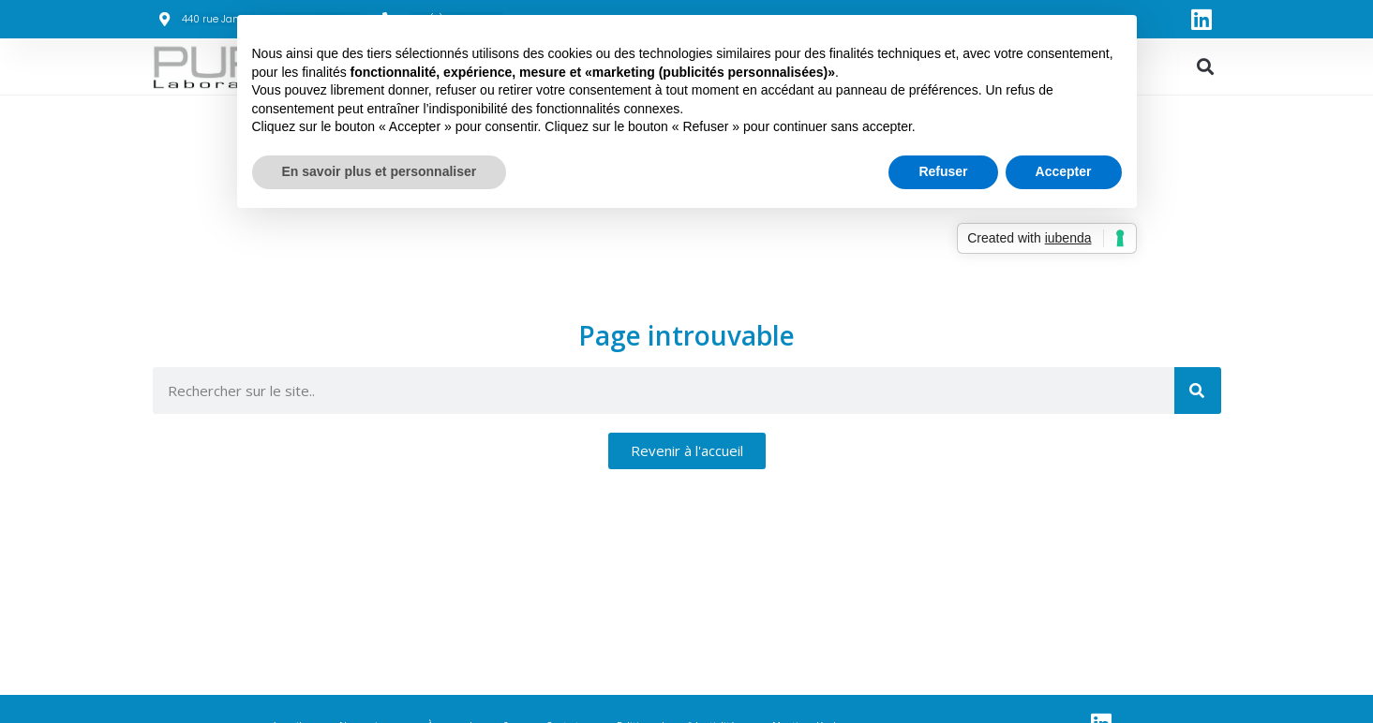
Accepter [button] (1064, 171)
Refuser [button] (942, 171)
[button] (1205, 67)
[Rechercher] (1197, 390)
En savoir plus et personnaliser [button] (379, 171)
